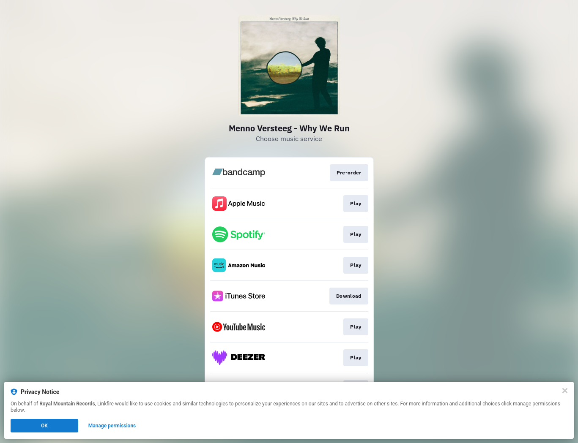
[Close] (565, 390)
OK (44, 426)
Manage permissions (112, 426)
